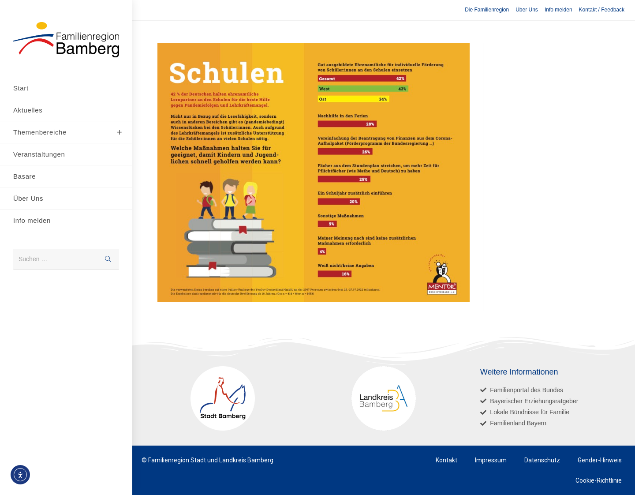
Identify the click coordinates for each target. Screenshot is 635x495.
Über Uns (526, 10)
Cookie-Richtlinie (598, 480)
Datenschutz (542, 460)
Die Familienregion (487, 10)
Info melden (558, 10)
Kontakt (446, 460)
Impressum (491, 460)
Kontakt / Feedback (601, 10)
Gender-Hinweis (600, 460)
